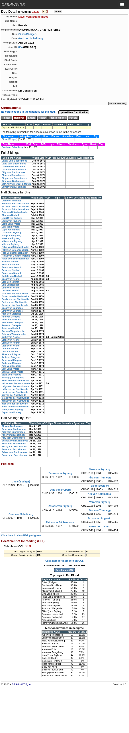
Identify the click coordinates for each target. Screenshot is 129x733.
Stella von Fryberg (11, 374)
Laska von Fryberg (11, 221)
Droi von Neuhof (10, 351)
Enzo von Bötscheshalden (15, 209)
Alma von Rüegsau (11, 354)
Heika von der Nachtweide (15, 380)
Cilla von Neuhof (10, 285)
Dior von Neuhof (10, 348)
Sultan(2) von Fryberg (13, 377)
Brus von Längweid (99, 518)
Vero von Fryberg (99, 469)
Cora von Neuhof (10, 290)
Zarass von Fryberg (60, 473)
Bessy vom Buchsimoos (14, 446)
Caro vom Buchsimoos (13, 166)
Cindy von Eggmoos (12, 311)
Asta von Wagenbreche (14, 334)
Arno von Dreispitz (11, 325)
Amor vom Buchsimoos (14, 429)
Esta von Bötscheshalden (15, 212)
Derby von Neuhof (11, 337)
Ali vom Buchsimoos (12, 426)
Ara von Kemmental (99, 493)
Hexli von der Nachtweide (15, 392)
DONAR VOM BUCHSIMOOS (16, 184)
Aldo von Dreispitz (11, 314)
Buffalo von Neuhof (12, 276)
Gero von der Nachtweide (15, 305)
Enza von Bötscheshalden (15, 206)
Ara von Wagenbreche (13, 331)
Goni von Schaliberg (30, 38)
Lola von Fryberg (10, 227)
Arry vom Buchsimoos (13, 438)
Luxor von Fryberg (11, 232)
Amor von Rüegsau (12, 360)
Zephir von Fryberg (11, 412)
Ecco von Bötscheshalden (15, 203)
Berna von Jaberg (99, 526)
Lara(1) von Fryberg (12, 218)
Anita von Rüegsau (11, 363)
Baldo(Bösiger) (100, 485)
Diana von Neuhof (11, 343)
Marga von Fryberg (11, 235)
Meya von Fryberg (11, 238)
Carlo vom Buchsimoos (14, 163)
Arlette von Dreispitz (12, 322)
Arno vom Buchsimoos (13, 435)
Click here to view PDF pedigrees (21, 535)
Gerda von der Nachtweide (15, 299)
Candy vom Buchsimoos (14, 161)
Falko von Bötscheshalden (15, 247)
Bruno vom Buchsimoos (14, 455)
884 (20, 47)
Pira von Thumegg (100, 477)
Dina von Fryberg (60, 489)
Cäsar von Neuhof (11, 279)
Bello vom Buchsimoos (14, 443)
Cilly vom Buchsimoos (13, 172)
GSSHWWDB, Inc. (22, 684)
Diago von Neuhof (11, 340)
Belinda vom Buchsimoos (15, 440)
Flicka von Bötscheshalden (16, 256)
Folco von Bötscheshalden (15, 258)
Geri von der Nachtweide (14, 302)
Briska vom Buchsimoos (14, 452)
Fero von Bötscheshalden (15, 253)
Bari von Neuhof (10, 261)
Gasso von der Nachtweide (15, 296)
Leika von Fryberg (11, 224)
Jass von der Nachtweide (15, 403)
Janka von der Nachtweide (15, 401)
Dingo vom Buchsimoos (14, 178)
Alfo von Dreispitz (11, 316)
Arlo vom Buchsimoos (13, 432)
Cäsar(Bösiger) (27, 34)
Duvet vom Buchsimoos (14, 187)
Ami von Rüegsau (11, 357)
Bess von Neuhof (10, 270)
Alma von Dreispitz (11, 319)
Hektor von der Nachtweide (16, 383)
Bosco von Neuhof (11, 273)
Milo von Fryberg (10, 244)
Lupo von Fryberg (11, 229)
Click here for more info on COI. (64, 560)
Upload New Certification (74, 112)
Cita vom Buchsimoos (13, 175)
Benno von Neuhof (11, 267)
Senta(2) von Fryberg (12, 372)
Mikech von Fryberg (12, 241)
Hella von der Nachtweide (15, 389)
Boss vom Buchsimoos (14, 449)
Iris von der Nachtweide (14, 395)
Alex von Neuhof (10, 215)
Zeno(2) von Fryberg (12, 409)
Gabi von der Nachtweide (15, 293)
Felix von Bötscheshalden (15, 250)
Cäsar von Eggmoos (12, 308)
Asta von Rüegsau (11, 366)
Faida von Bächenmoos (60, 522)
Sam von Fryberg (10, 369)
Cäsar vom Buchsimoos (14, 169)
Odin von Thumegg (11, 200)
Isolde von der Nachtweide (15, 398)
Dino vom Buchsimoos (13, 181)
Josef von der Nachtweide (15, 406)
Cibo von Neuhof (10, 282)
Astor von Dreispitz (12, 328)
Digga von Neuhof (11, 345)
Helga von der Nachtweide (15, 386)
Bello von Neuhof (11, 264)
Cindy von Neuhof (11, 287)
